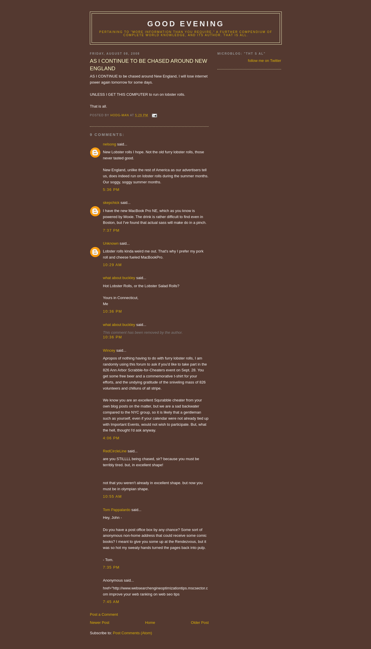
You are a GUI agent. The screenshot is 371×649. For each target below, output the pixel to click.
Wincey (109, 350)
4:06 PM (111, 438)
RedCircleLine (115, 451)
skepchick (111, 202)
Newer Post (99, 622)
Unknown (111, 243)
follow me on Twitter (264, 60)
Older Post (200, 622)
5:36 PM (111, 189)
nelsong (109, 144)
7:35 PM (111, 567)
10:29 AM (112, 265)
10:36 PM (112, 311)
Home (150, 622)
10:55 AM (112, 496)
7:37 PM (111, 230)
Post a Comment (104, 614)
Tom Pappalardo (116, 510)
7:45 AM (111, 602)
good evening (185, 23)
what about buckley (119, 278)
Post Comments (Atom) (132, 633)
